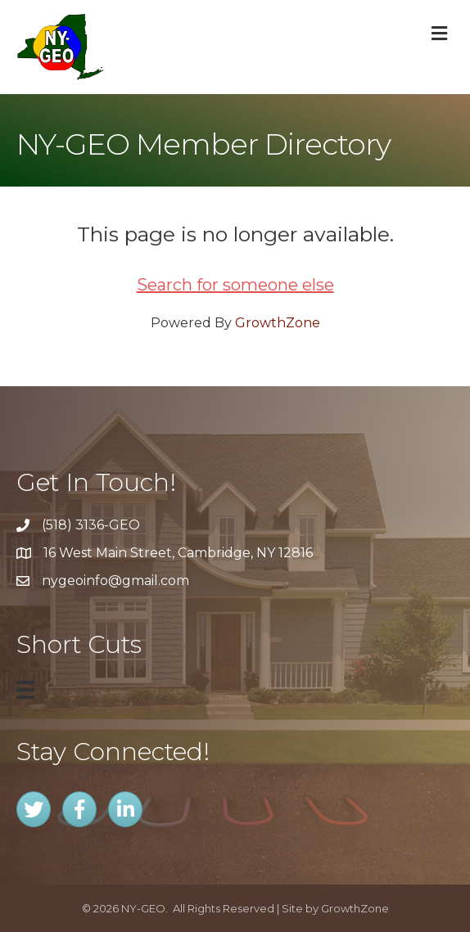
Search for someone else (235, 285)
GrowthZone (277, 323)
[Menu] (25, 690)
